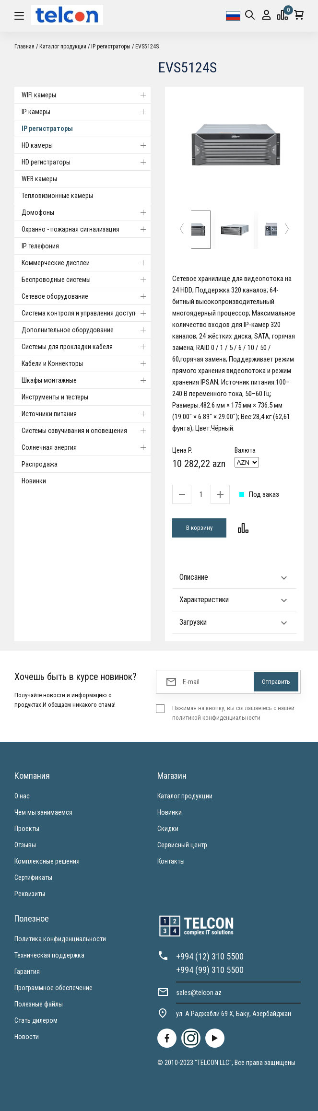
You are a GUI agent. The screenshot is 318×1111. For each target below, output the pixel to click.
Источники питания (86, 414)
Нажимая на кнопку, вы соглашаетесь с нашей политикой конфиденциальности (233, 712)
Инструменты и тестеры (55, 397)
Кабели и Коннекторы (86, 363)
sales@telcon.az (199, 992)
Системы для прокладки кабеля (86, 347)
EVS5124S (147, 46)
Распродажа (40, 464)
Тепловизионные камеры (57, 195)
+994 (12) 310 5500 (210, 956)
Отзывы (25, 845)
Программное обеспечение (53, 988)
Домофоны (86, 212)
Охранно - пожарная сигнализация (86, 229)
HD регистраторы (86, 162)
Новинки (34, 481)
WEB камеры (39, 179)
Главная (24, 46)
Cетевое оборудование (86, 296)
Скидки (167, 828)
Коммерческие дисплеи (86, 263)
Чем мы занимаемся (43, 812)
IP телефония (40, 246)
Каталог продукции (62, 46)
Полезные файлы (38, 1004)
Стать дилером (36, 1020)
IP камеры (86, 112)
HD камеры (86, 145)
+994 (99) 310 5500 (210, 970)
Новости (26, 1037)
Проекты (26, 828)
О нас (22, 796)
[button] (182, 229)
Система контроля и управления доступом (86, 313)
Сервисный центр (182, 845)
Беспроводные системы (86, 279)
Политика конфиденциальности (60, 939)
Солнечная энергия (86, 447)
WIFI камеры (86, 95)
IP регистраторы (110, 46)
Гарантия (27, 971)
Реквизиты (29, 894)
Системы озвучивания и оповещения (86, 430)
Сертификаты (33, 877)
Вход (266, 15)
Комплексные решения (47, 861)
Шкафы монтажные (86, 380)
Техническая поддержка (49, 955)
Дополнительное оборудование (86, 330)
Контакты (171, 861)
